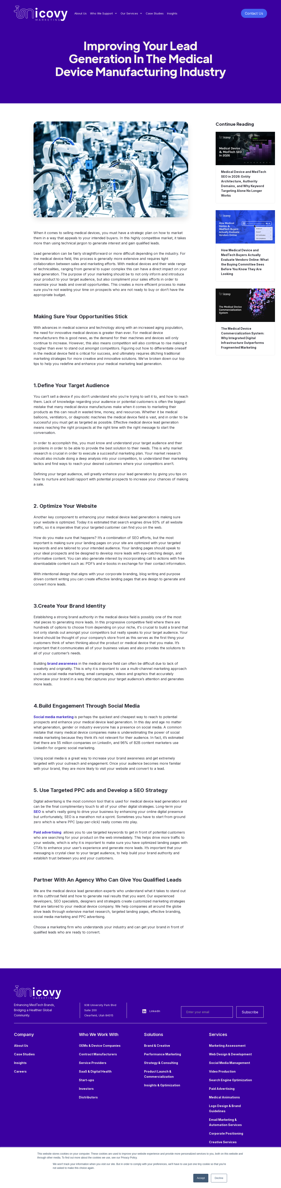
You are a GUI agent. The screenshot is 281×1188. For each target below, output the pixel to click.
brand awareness (62, 663)
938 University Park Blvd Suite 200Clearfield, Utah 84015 (100, 1010)
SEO (37, 811)
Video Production (222, 1071)
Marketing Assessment (227, 1045)
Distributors (88, 1097)
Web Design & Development (230, 1054)
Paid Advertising (222, 1088)
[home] (41, 13)
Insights (172, 13)
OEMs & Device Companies (100, 1045)
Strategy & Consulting (161, 1063)
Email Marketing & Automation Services (225, 1122)
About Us (80, 13)
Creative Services (223, 1142)
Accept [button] (201, 1178)
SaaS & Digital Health (95, 1071)
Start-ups (86, 1080)
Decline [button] (219, 1178)
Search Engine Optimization (230, 1080)
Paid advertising (47, 832)
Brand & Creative (157, 1045)
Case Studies (155, 13)
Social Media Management (229, 1063)
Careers (20, 1071)
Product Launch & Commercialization (159, 1074)
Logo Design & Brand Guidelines (225, 1108)
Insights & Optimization (162, 1085)
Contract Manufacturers (98, 1054)
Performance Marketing (162, 1054)
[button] (103, 13)
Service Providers (92, 1063)
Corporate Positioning (226, 1133)
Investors (86, 1088)
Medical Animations (224, 1097)
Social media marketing (54, 717)
